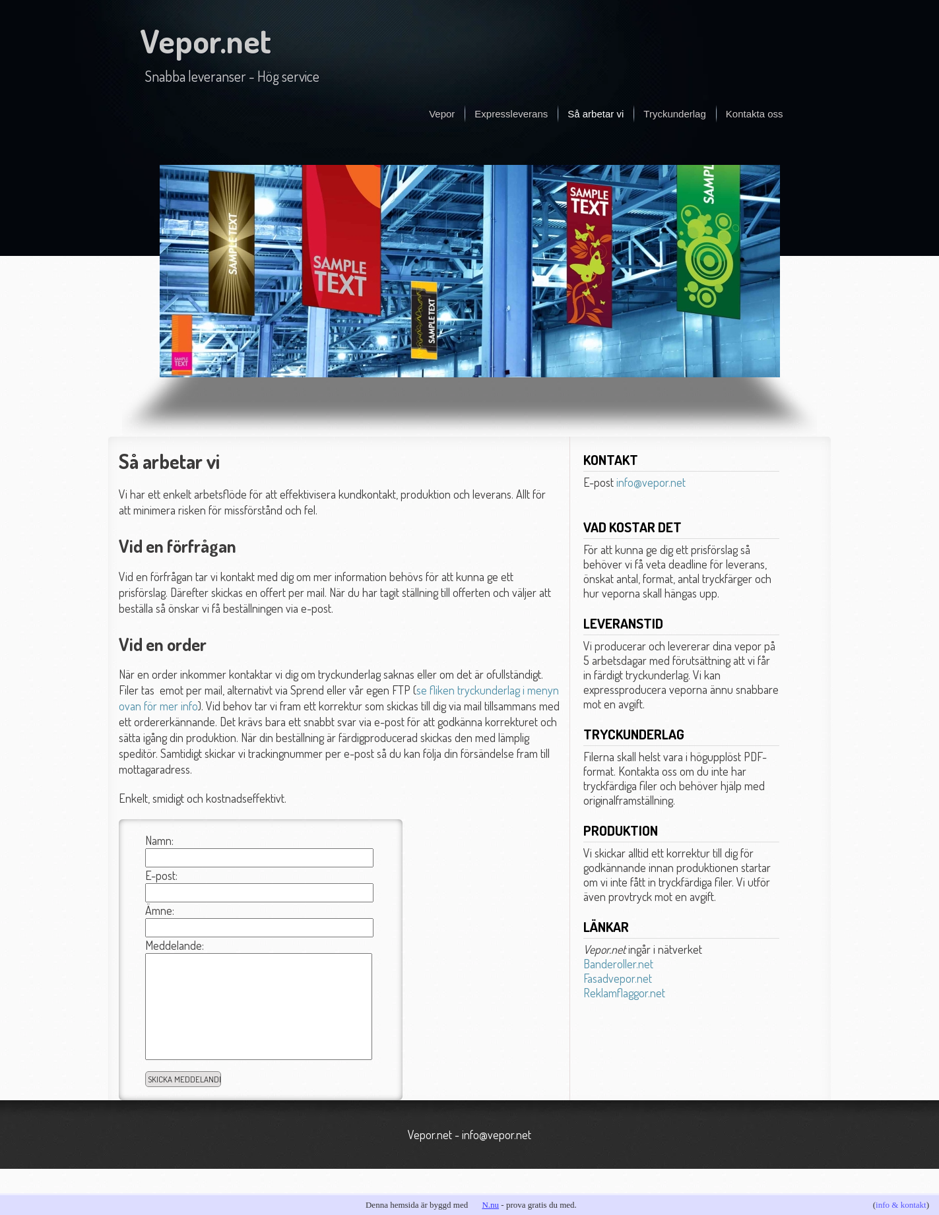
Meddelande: (174, 945)
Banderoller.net (618, 963)
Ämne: (159, 910)
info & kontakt (901, 1205)
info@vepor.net (651, 482)
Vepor (442, 113)
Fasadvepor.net (617, 978)
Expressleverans (511, 113)
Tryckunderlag (674, 113)
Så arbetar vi (595, 113)
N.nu (490, 1205)
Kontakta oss (754, 113)
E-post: (161, 875)
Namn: (159, 840)
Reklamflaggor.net (624, 992)
